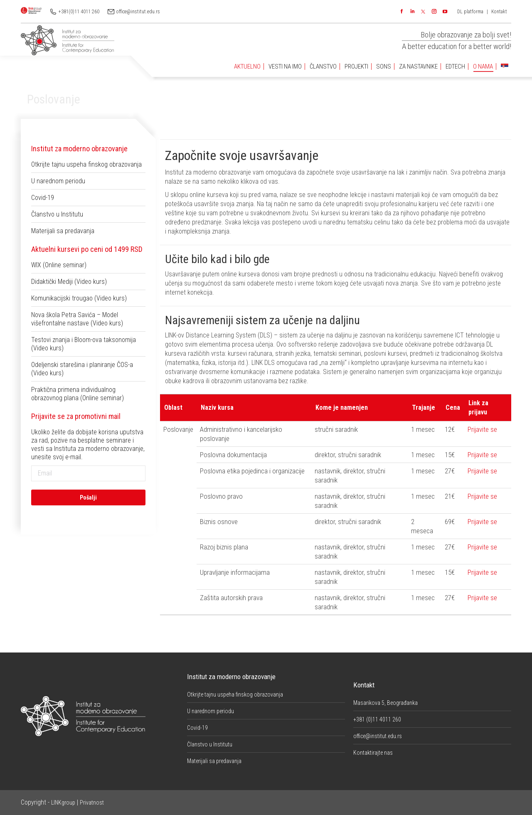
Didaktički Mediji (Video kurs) (69, 282)
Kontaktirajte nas (373, 752)
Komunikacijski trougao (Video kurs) (79, 298)
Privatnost (92, 802)
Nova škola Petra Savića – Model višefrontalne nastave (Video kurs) (77, 319)
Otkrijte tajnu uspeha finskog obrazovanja (86, 164)
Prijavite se (482, 429)
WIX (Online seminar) (58, 265)
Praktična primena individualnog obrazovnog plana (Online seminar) (77, 394)
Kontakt (499, 12)
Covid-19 (42, 198)
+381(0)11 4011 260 (79, 12)
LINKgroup (63, 802)
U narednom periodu (58, 181)
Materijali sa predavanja (62, 231)
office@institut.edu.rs (138, 12)
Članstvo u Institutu (57, 214)
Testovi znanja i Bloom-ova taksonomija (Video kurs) (83, 344)
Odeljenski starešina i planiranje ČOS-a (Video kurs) (82, 369)
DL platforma (470, 12)
